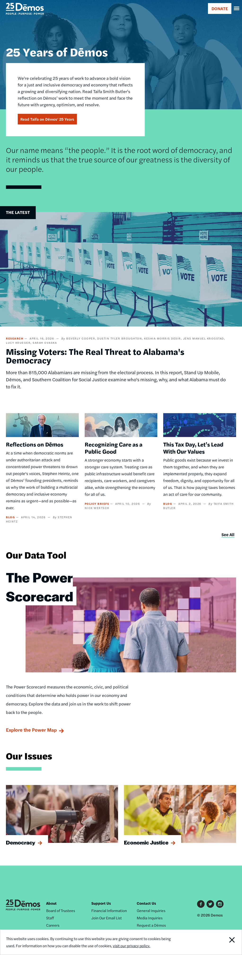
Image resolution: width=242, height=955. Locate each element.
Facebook (201, 904)
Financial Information (109, 910)
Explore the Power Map (31, 729)
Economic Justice (146, 842)
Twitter (210, 904)
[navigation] (237, 8)
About (51, 903)
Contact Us (146, 903)
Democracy (20, 842)
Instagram (220, 904)
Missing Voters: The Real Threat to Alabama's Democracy (95, 355)
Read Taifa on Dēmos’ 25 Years (47, 119)
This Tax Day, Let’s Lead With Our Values (193, 447)
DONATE (219, 8)
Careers (52, 925)
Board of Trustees (60, 910)
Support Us (101, 903)
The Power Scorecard (39, 586)
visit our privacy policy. (131, 945)
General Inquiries (151, 910)
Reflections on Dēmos (34, 444)
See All (227, 534)
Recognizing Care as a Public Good (113, 447)
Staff (50, 918)
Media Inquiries (150, 918)
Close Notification (219, 942)
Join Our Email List (106, 918)
